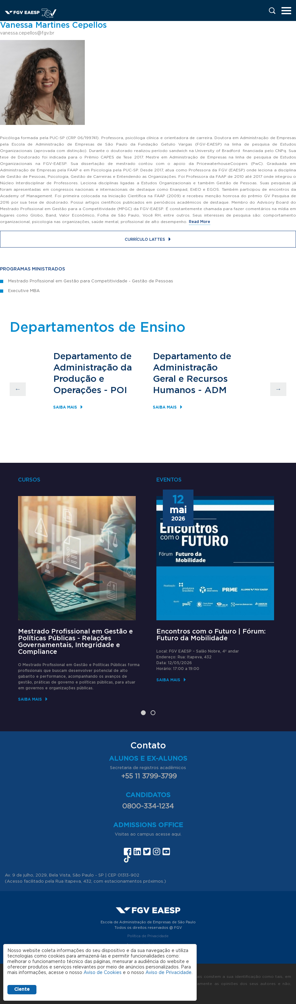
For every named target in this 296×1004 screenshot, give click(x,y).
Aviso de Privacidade (168, 972)
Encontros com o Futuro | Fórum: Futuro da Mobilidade (211, 635)
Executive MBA (24, 291)
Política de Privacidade (148, 936)
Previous (18, 389)
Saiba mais (65, 407)
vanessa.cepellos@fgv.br (27, 33)
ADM (215, 390)
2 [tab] (153, 712)
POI (118, 390)
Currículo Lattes (145, 239)
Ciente (22, 989)
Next (278, 389)
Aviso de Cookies (103, 972)
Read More (199, 222)
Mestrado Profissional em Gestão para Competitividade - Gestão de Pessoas (90, 281)
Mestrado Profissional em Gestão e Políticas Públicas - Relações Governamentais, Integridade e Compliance (75, 641)
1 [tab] (143, 712)
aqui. (177, 834)
